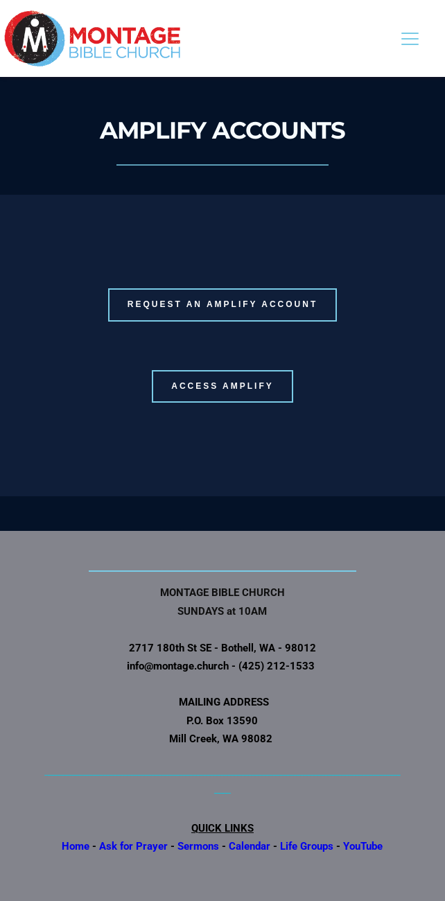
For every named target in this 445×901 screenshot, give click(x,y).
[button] (410, 38)
